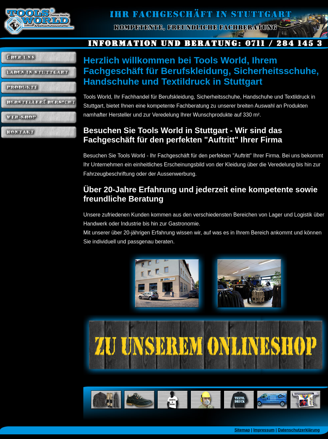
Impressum (264, 430)
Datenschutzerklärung (299, 430)
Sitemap (242, 430)
